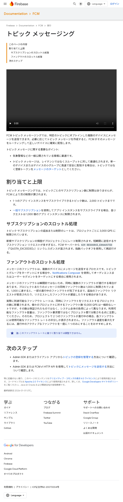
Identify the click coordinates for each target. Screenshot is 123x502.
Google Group (90, 417)
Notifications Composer (66, 273)
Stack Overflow (91, 412)
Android (8, 453)
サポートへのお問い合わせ (96, 407)
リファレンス (10, 412)
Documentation (15, 14)
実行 (49, 25)
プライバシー (22, 487)
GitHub (7, 428)
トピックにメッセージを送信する (87, 366)
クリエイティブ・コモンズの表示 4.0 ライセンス (72, 378)
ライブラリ (9, 422)
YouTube (48, 422)
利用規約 (8, 487)
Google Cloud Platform (15, 468)
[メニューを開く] (5, 4)
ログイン (114, 3)
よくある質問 (90, 428)
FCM (36, 14)
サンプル (8, 417)
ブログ (47, 407)
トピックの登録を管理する (78, 357)
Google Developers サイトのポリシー (100, 381)
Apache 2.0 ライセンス (36, 381)
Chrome (8, 458)
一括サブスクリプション (27, 210)
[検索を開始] (75, 4)
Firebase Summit (52, 412)
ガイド (7, 407)
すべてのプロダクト (14, 473)
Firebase (10, 25)
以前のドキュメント (93, 433)
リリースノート (91, 422)
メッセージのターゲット (47, 169)
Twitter (47, 417)
